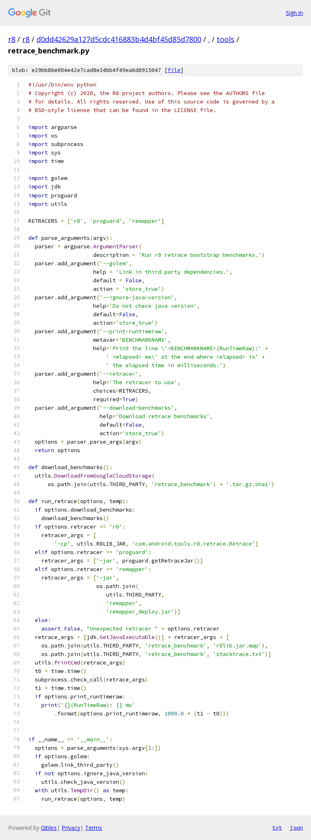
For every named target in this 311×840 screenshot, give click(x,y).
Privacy (71, 828)
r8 (11, 39)
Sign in (294, 13)
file (174, 70)
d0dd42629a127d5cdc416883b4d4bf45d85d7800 (118, 39)
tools (225, 39)
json (296, 827)
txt (277, 827)
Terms (93, 828)
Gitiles (49, 828)
